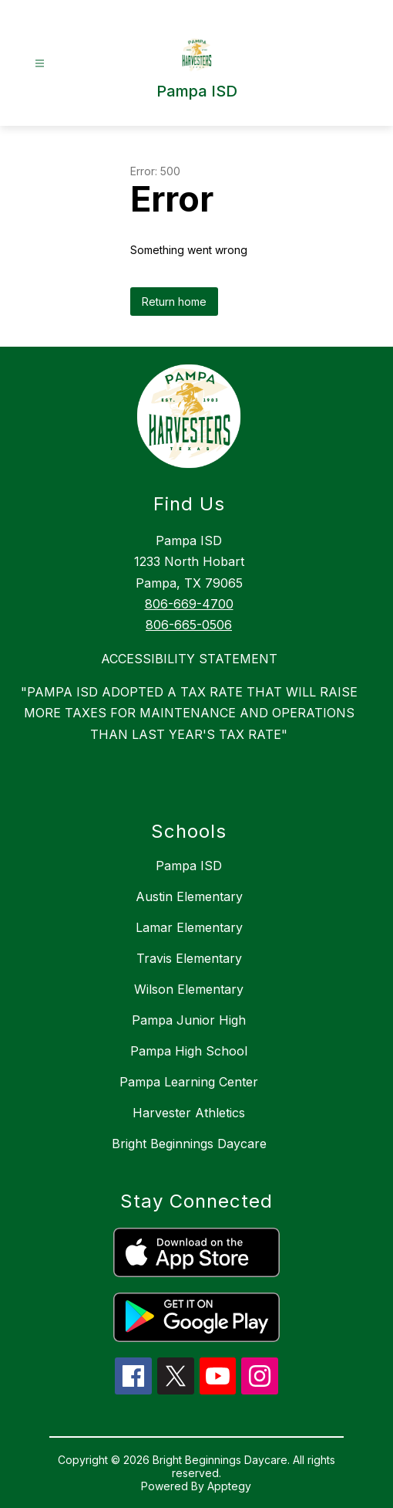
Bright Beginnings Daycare (189, 1143)
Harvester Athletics (189, 1112)
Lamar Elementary (189, 927)
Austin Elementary (189, 896)
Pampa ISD (189, 865)
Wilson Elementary (189, 989)
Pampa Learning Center (188, 1081)
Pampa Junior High (189, 1020)
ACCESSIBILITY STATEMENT (189, 658)
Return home (174, 301)
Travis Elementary (189, 958)
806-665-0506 (189, 624)
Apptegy (229, 1486)
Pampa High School (188, 1051)
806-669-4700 (189, 604)
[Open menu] (40, 64)
